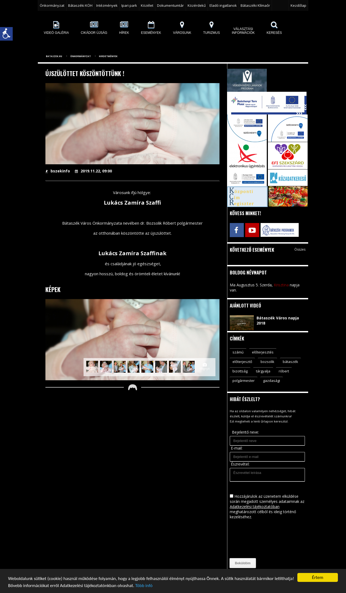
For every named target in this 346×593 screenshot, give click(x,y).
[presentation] (252, 538)
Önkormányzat (52, 5)
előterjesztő (242, 361)
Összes (299, 249)
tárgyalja (263, 371)
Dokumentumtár (170, 5)
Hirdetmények (108, 56)
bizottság (240, 371)
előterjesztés (263, 352)
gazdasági (271, 380)
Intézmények (107, 5)
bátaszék (290, 361)
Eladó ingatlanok (223, 5)
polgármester (243, 380)
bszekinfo (57, 170)
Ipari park (129, 5)
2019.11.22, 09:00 (93, 170)
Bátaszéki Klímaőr (255, 5)
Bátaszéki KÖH (80, 5)
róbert (284, 371)
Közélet (147, 5)
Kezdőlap (298, 5)
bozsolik (267, 361)
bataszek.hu (54, 56)
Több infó (143, 586)
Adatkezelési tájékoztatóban (255, 506)
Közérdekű (197, 5)
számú (238, 352)
